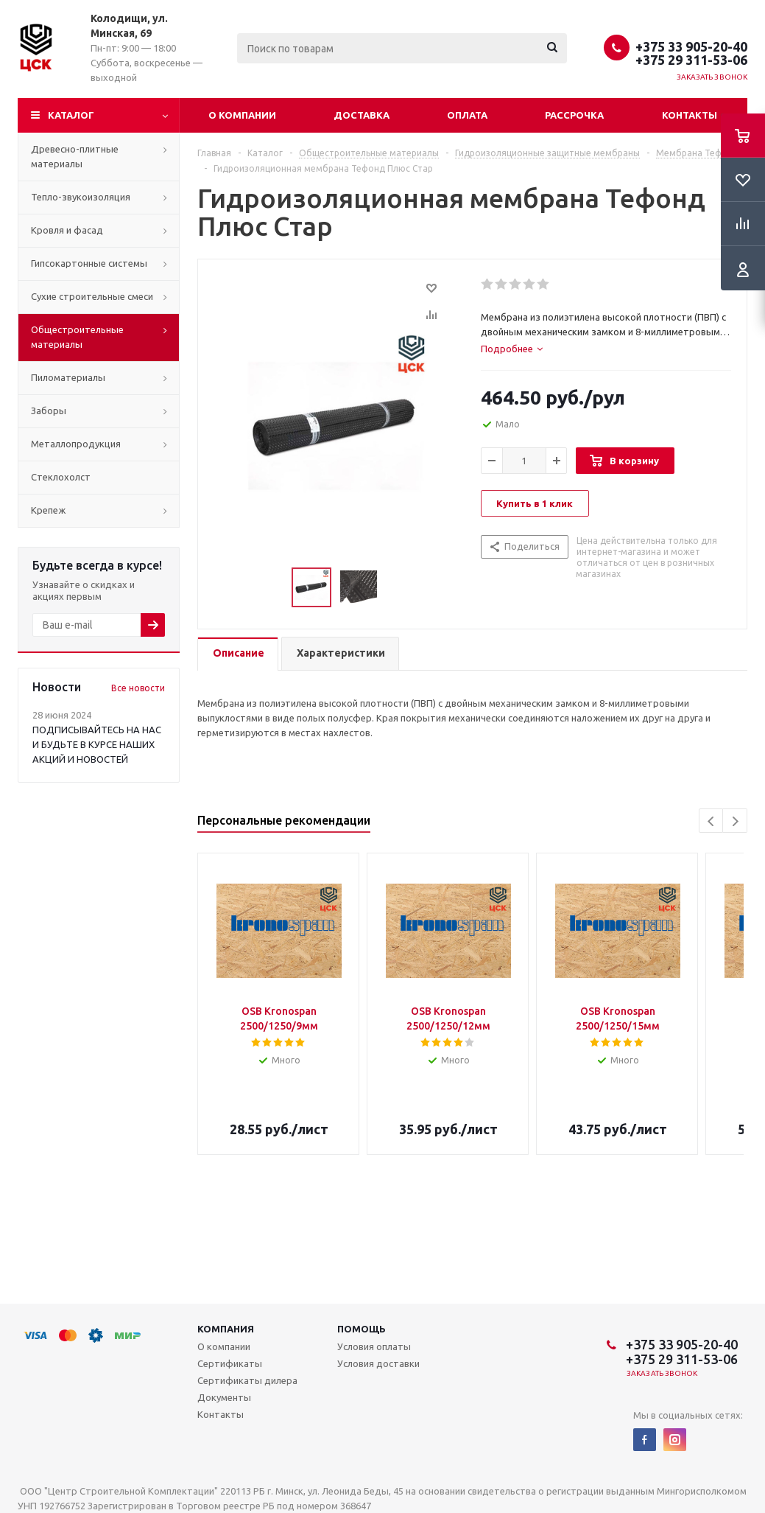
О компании (242, 115)
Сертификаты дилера (247, 1380)
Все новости (138, 688)
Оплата (467, 115)
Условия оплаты (374, 1346)
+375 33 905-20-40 (691, 46)
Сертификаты (229, 1363)
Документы (224, 1397)
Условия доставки (378, 1363)
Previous (711, 821)
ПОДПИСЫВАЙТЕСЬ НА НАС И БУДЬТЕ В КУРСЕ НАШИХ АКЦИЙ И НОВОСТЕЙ (96, 744)
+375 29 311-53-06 (691, 59)
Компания (225, 1329)
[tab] (512, 348)
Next (735, 821)
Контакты (689, 115)
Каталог (71, 115)
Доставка (361, 115)
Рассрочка (574, 115)
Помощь (361, 1329)
